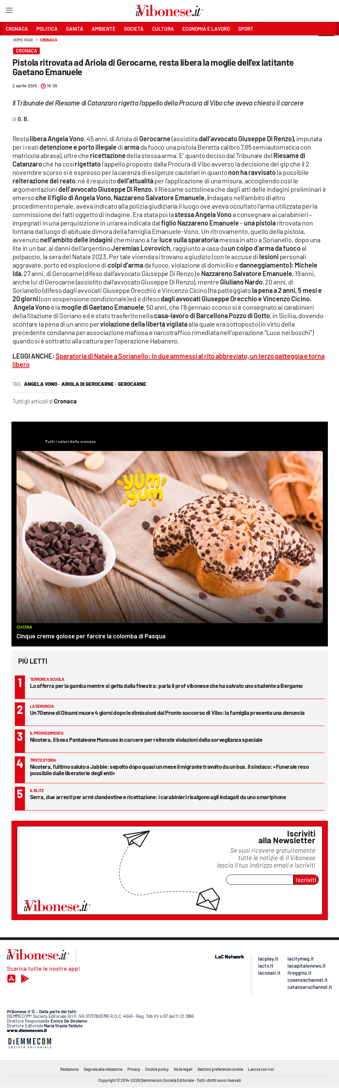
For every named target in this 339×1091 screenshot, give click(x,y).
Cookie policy (157, 1069)
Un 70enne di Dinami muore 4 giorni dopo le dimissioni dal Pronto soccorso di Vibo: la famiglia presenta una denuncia (167, 712)
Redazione (69, 1069)
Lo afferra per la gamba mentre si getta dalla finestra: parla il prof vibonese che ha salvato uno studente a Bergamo (166, 685)
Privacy (133, 1069)
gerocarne (132, 384)
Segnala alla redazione (103, 1069)
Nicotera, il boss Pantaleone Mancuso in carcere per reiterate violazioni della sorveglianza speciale (146, 739)
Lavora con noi (261, 1069)
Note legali (183, 1069)
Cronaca (48, 39)
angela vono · (42, 384)
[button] (326, 43)
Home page (23, 39)
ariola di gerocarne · (88, 384)
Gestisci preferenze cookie (220, 1069)
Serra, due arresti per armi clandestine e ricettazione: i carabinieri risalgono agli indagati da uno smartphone (158, 796)
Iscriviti (306, 879)
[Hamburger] (9, 12)
